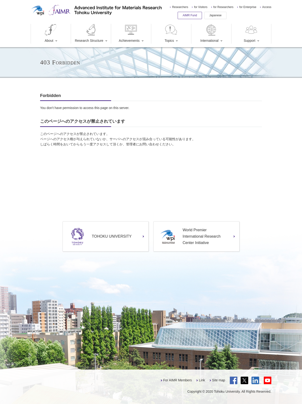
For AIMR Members (177, 380)
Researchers (180, 7)
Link (202, 380)
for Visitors (200, 7)
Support (251, 33)
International (209, 33)
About (51, 33)
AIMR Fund (190, 15)
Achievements (129, 33)
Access (266, 7)
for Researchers (223, 7)
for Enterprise (247, 7)
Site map (218, 380)
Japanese (215, 15)
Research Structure (89, 33)
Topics (171, 33)
